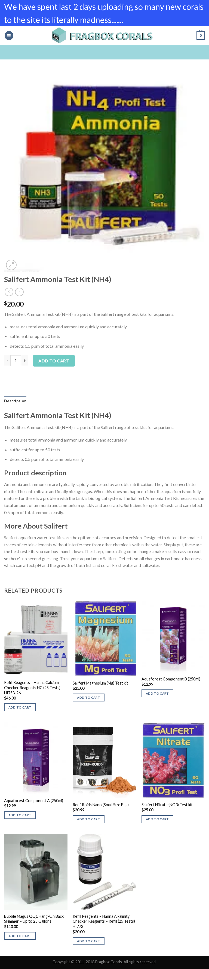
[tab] (15, 401)
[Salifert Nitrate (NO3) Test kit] (173, 760)
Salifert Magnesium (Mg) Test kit (100, 683)
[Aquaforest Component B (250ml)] (173, 637)
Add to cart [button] (20, 707)
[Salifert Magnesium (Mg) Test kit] (104, 639)
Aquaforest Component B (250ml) (171, 679)
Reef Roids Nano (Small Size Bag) (101, 804)
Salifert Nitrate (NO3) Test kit (167, 804)
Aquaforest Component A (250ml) (33, 800)
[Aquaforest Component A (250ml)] (35, 758)
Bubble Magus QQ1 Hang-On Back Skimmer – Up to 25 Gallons (34, 919)
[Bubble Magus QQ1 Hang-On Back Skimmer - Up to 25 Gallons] (35, 872)
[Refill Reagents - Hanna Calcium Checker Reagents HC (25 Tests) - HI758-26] (35, 639)
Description (15, 400)
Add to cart (53, 360)
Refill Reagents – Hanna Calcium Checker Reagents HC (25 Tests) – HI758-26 (33, 687)
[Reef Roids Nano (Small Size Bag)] (104, 760)
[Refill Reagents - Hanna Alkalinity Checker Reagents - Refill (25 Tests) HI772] (104, 872)
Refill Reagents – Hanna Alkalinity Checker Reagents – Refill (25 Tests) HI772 (104, 921)
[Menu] (9, 35)
